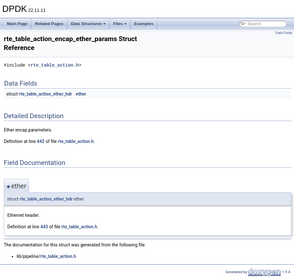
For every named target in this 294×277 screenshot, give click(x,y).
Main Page (17, 23)
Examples (144, 23)
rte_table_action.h (55, 65)
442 (41, 141)
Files (120, 23)
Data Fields (284, 33)
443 (44, 226)
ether (81, 93)
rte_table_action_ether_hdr (45, 93)
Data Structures (88, 23)
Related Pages (49, 23)
